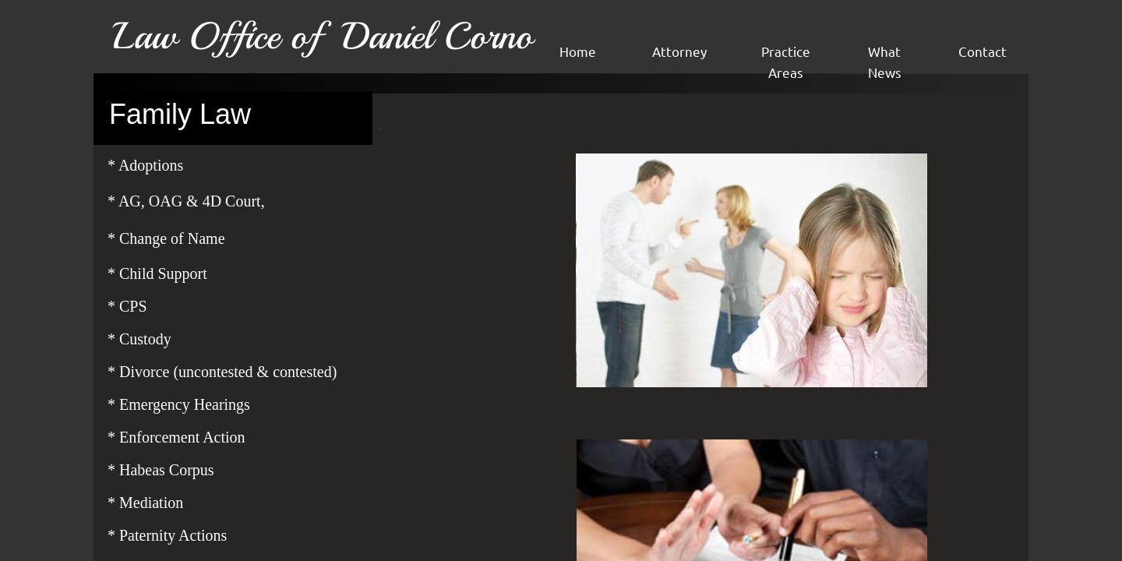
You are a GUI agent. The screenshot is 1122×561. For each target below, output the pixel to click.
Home (577, 51)
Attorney (679, 51)
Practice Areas (785, 61)
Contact (982, 51)
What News (884, 61)
